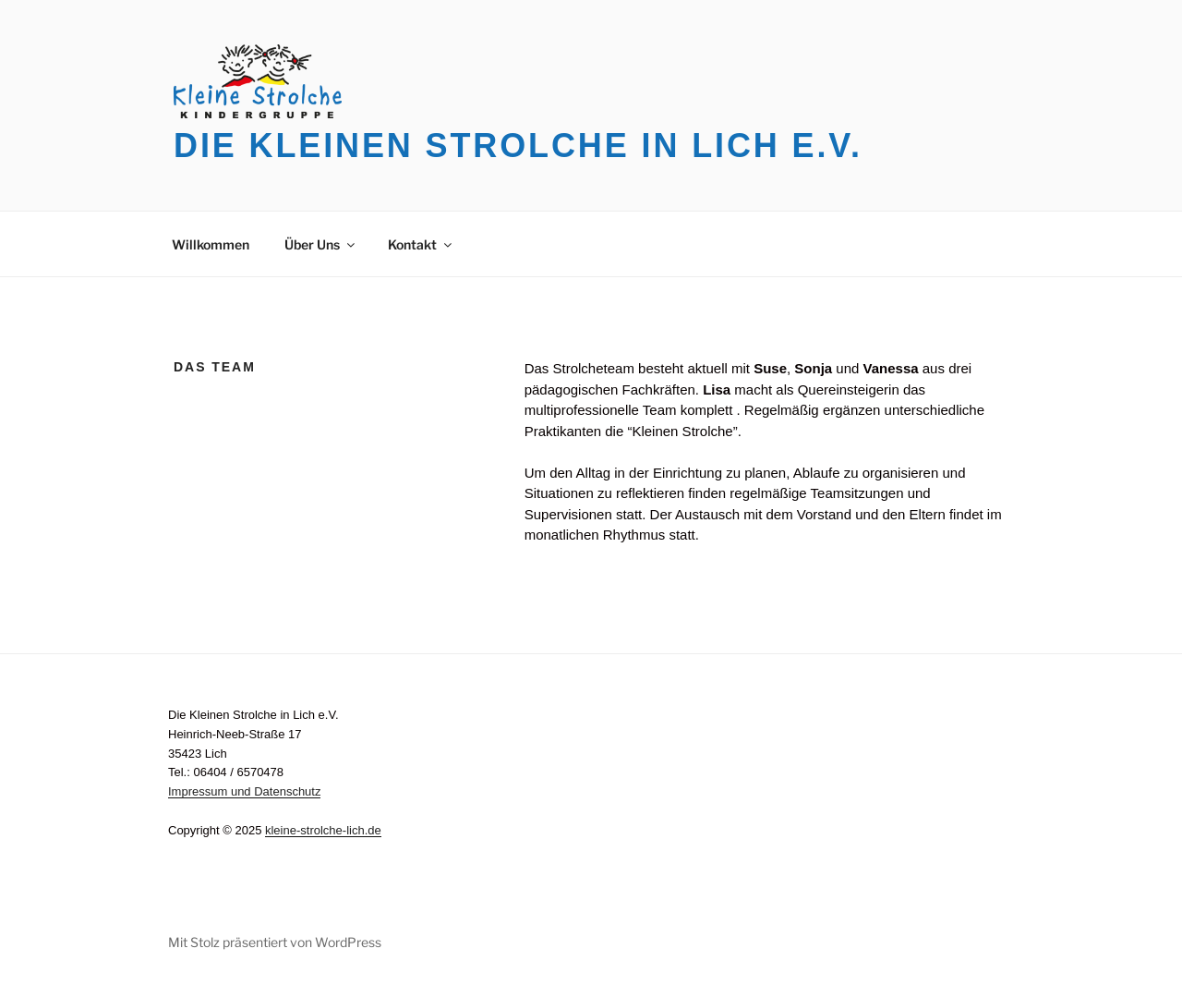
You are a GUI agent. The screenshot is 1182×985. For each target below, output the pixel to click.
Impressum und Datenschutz (244, 791)
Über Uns (320, 244)
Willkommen (210, 244)
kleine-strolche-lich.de (323, 830)
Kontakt (421, 244)
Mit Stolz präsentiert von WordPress (274, 942)
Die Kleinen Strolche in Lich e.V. (518, 145)
